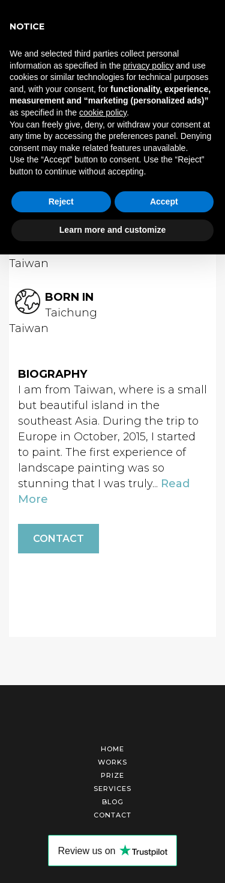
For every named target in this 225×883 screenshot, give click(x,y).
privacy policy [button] (148, 65)
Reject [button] (61, 201)
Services (112, 788)
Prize (112, 775)
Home (112, 749)
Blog (113, 802)
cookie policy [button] (103, 112)
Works (112, 762)
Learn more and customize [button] (112, 230)
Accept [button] (164, 201)
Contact (58, 538)
